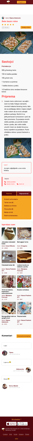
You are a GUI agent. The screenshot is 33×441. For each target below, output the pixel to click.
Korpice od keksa (24, 287)
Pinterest (27, 434)
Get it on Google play (22, 424)
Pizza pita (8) (8, 209)
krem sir (21, 184)
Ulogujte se (21, 2)
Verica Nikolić (13, 386)
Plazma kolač (24, 313)
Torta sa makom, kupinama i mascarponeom (9, 287)
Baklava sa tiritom (10, 206)
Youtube (15, 434)
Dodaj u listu (26, 27)
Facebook (5, 434)
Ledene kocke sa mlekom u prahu (24, 262)
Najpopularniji (23, 193)
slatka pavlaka (11, 182)
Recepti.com (3, 429)
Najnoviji (9, 193)
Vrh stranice (16, 419)
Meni (16, 439)
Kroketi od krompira (11, 199)
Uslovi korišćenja (24, 428)
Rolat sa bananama (10, 215)
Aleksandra (20, 369)
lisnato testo (11, 184)
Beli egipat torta (24, 238)
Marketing (8, 430)
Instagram (21, 434)
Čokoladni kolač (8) (9, 262)
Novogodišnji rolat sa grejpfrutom (9, 313)
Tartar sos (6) (8, 202)
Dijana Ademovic (15, 18)
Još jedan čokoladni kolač (9, 238)
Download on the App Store (11, 424)
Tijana (11, 352)
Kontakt (14, 430)
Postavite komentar (23, 336)
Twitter (10, 434)
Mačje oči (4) (8, 212)
